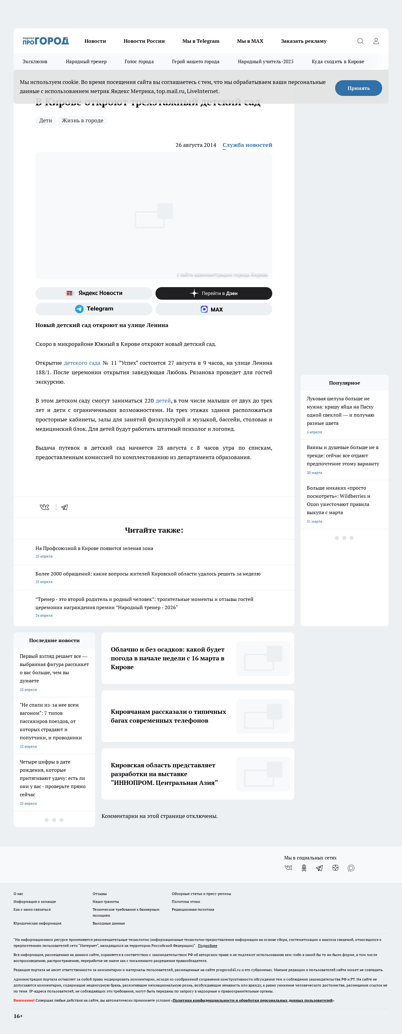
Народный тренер (86, 61)
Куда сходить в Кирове (338, 61)
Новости (95, 41)
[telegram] (66, 507)
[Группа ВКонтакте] (288, 868)
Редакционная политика (193, 909)
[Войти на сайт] (376, 41)
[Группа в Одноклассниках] (304, 868)
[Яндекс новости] (93, 293)
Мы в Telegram (201, 41)
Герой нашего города (196, 61)
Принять (359, 88)
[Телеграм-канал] (93, 309)
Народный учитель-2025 (266, 61)
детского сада (82, 362)
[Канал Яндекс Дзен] (213, 293)
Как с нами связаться (32, 909)
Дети (45, 120)
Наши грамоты (106, 901)
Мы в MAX (250, 41)
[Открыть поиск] (360, 41)
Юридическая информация (37, 923)
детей (163, 400)
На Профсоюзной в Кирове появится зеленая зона (153, 552)
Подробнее (207, 945)
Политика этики (186, 901)
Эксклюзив (35, 61)
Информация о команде (35, 901)
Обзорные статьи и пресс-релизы (201, 893)
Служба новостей (247, 144)
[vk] (45, 507)
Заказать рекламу (303, 41)
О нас (18, 893)
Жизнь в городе (82, 120)
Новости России (144, 41)
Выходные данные (109, 923)
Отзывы (100, 893)
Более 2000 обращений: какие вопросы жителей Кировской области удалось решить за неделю (153, 578)
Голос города (139, 61)
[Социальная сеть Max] (213, 309)
